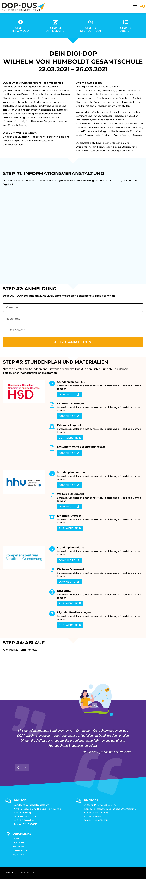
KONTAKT (18, 854)
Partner (20, 851)
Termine (18, 846)
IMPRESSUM (12, 872)
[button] (135, 6)
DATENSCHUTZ (27, 872)
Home (16, 838)
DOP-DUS (18, 842)
